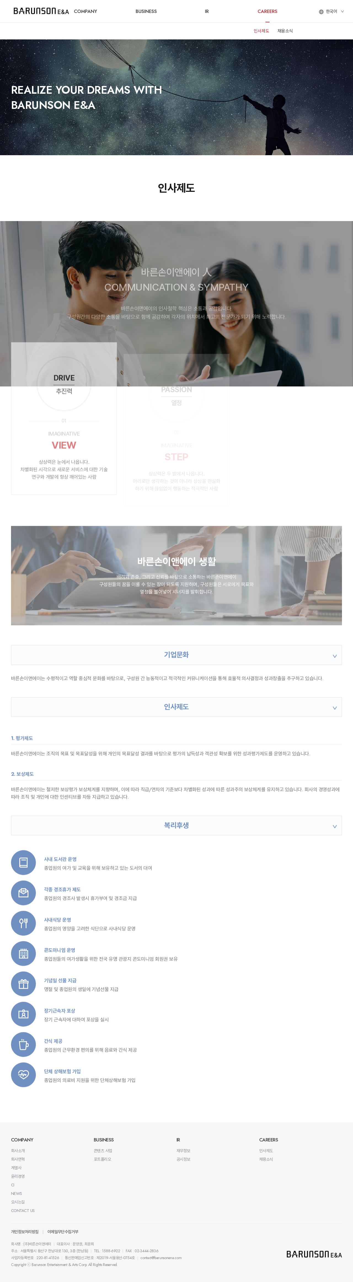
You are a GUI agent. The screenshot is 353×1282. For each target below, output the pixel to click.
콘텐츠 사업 (103, 1151)
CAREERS (267, 11)
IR (207, 11)
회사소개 (18, 1151)
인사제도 (261, 31)
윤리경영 (18, 1176)
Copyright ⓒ (21, 1264)
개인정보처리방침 (25, 1232)
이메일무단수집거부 (62, 1232)
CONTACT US (23, 1211)
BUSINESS (146, 11)
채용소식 (285, 31)
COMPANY (85, 11)
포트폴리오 (102, 1159)
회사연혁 (18, 1159)
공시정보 (183, 1159)
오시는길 (18, 1202)
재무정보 (183, 1151)
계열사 (16, 1168)
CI (12, 1185)
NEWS (16, 1193)
